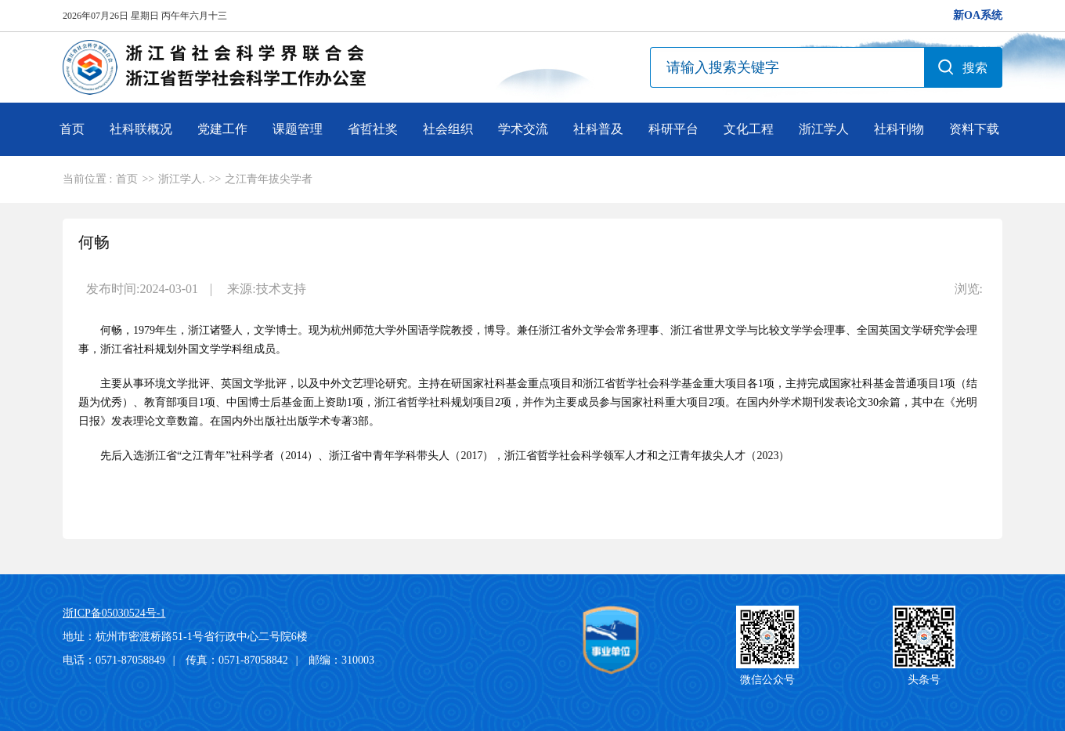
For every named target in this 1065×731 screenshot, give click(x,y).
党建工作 (222, 129)
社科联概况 (141, 129)
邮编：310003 (341, 660)
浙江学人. (181, 179)
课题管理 (298, 129)
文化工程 (749, 129)
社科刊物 (899, 129)
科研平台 (673, 129)
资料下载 (974, 129)
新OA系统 (977, 15)
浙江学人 (824, 129)
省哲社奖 (373, 129)
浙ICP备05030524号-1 (114, 613)
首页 (72, 129)
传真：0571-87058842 (237, 660)
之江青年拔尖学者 (268, 179)
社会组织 (448, 129)
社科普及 (598, 129)
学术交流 (523, 129)
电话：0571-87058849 (114, 660)
